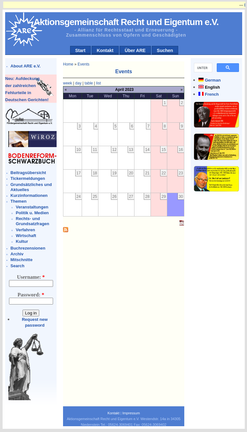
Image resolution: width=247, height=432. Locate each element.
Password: (30, 294)
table (89, 83)
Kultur (22, 241)
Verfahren (25, 229)
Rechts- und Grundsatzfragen (32, 221)
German (213, 80)
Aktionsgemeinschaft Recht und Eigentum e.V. (125, 22)
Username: (31, 277)
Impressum (131, 413)
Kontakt (105, 50)
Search (17, 265)
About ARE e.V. (26, 66)
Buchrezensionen (28, 248)
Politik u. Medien (32, 212)
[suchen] (202, 68)
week (67, 83)
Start (80, 50)
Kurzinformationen (29, 195)
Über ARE (135, 50)
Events (83, 64)
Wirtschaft (26, 235)
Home (68, 64)
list (98, 83)
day (78, 83)
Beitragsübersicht (28, 172)
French (212, 94)
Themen (19, 201)
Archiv (17, 253)
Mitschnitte (22, 259)
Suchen (165, 50)
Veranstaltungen (32, 207)
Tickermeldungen (28, 178)
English (212, 87)
